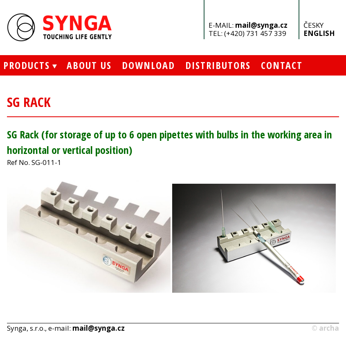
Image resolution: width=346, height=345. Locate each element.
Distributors (218, 65)
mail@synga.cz (261, 25)
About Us (89, 65)
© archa (325, 328)
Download (148, 65)
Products (25, 65)
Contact (282, 65)
